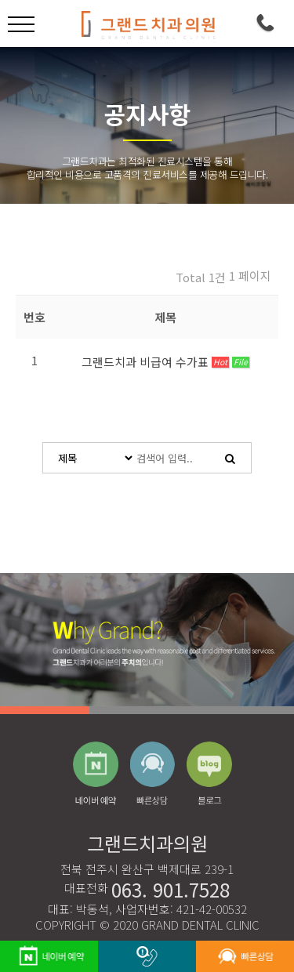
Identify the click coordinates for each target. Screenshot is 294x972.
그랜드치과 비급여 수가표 (147, 362)
